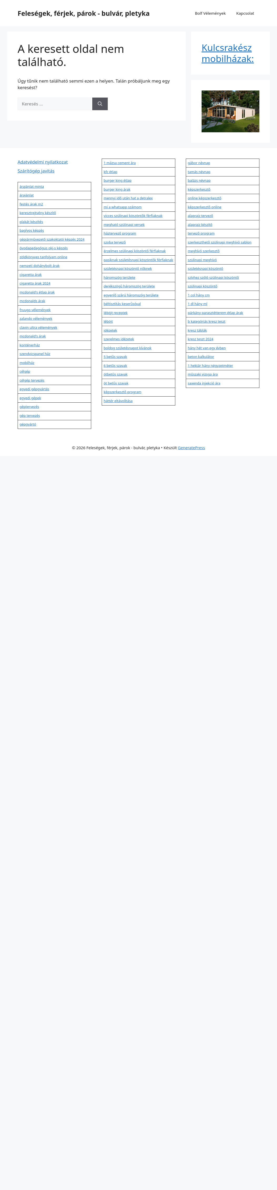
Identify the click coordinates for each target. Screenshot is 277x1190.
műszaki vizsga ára (203, 374)
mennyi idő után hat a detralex (128, 198)
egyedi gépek (30, 398)
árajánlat (27, 195)
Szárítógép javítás (36, 171)
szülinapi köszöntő (203, 286)
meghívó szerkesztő (204, 251)
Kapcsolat (245, 13)
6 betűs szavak (115, 365)
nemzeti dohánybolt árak (40, 265)
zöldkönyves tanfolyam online (43, 257)
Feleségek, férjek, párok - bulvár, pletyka (84, 13)
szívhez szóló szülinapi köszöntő (213, 277)
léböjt (108, 321)
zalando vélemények (36, 318)
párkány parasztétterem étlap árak (215, 312)
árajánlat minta (32, 186)
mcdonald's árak (33, 336)
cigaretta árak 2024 (35, 283)
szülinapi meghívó (202, 259)
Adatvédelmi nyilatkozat (43, 162)
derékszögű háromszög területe (129, 286)
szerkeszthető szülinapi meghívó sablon (220, 242)
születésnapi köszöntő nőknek (128, 268)
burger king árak (117, 189)
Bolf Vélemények (210, 13)
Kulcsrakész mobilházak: (228, 53)
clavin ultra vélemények (38, 327)
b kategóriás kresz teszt (206, 321)
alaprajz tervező (200, 215)
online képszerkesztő (205, 198)
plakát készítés (31, 221)
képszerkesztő (199, 189)
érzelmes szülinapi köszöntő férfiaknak (135, 251)
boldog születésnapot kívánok (128, 348)
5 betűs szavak (115, 356)
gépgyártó (28, 424)
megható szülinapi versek (124, 224)
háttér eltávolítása (118, 400)
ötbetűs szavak (116, 374)
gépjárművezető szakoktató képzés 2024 (52, 239)
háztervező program (120, 233)
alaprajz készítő (200, 224)
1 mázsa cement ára (120, 162)
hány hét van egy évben (207, 348)
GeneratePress (191, 447)
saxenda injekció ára (204, 383)
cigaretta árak (31, 274)
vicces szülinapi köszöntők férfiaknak (133, 215)
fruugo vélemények (35, 309)
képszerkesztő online (205, 207)
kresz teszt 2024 (200, 339)
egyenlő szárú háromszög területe (131, 295)
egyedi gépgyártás (34, 389)
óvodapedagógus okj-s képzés (44, 248)
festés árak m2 (31, 204)
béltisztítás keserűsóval (122, 303)
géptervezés (29, 406)
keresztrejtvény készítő (38, 212)
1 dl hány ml (197, 303)
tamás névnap (199, 171)
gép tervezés (30, 415)
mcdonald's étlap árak (37, 292)
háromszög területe (119, 277)
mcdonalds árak (32, 300)
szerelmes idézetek (119, 339)
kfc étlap (110, 171)
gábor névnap (199, 162)
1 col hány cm (199, 295)
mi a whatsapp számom (123, 207)
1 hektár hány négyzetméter (210, 365)
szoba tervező (115, 242)
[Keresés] (100, 104)
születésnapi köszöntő (205, 268)
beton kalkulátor (201, 356)
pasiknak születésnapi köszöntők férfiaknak (138, 259)
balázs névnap (199, 180)
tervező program (201, 233)
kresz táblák (197, 330)
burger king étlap (118, 180)
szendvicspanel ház (35, 353)
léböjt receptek (116, 312)
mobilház (27, 362)
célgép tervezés (32, 380)
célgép (25, 371)
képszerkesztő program (122, 391)
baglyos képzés (32, 230)
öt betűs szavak (116, 383)
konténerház (30, 345)
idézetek (110, 330)
